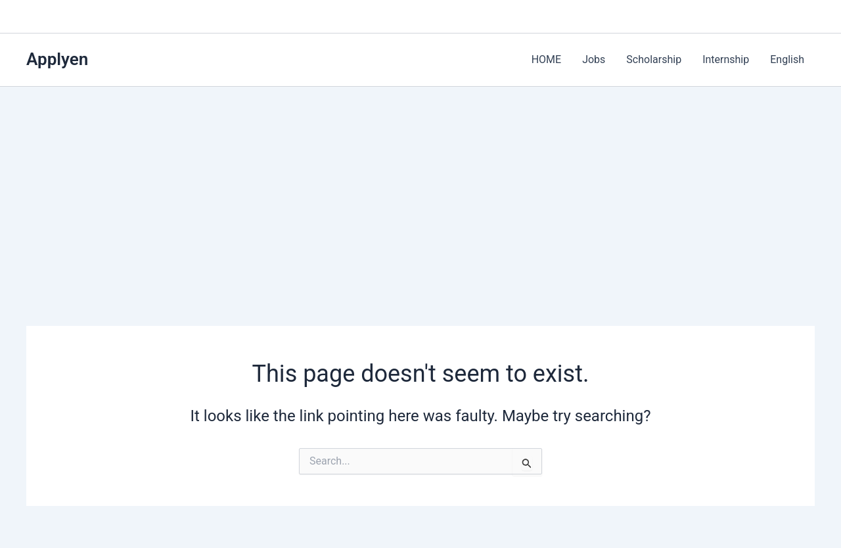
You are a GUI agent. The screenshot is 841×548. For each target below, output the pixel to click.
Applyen (57, 59)
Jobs (593, 59)
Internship (725, 59)
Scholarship (653, 59)
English (787, 59)
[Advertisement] (420, 185)
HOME (546, 59)
